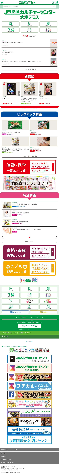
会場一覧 (8, 346)
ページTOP (30, 341)
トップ (4, 346)
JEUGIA (3, 453)
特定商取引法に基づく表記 (7, 462)
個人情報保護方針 (5, 459)
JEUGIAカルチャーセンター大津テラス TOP (15, 333)
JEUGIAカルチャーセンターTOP (9, 449)
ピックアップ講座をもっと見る (38, 156)
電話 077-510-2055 (29, 326)
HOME (5, 336)
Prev (19, 93)
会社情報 (3, 456)
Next (40, 93)
